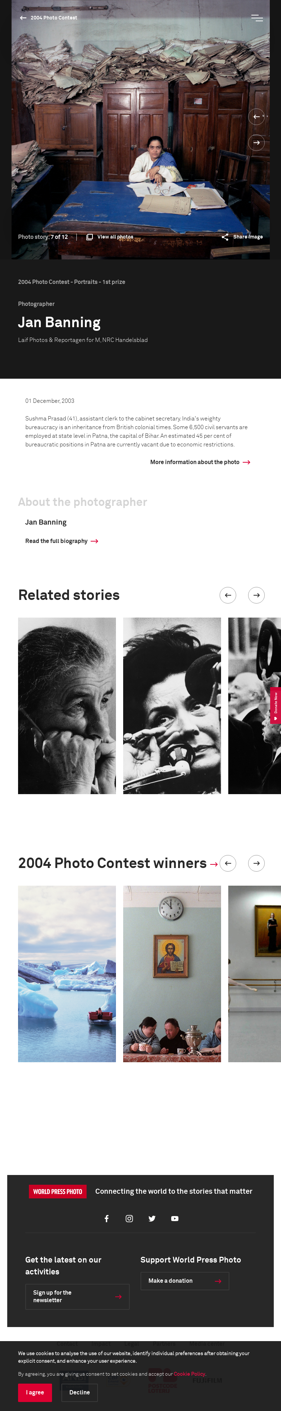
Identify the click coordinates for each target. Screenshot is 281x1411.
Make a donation (170, 1281)
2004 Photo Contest (54, 18)
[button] (228, 595)
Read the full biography (56, 541)
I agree (35, 1393)
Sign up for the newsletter (52, 1296)
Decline (79, 1393)
